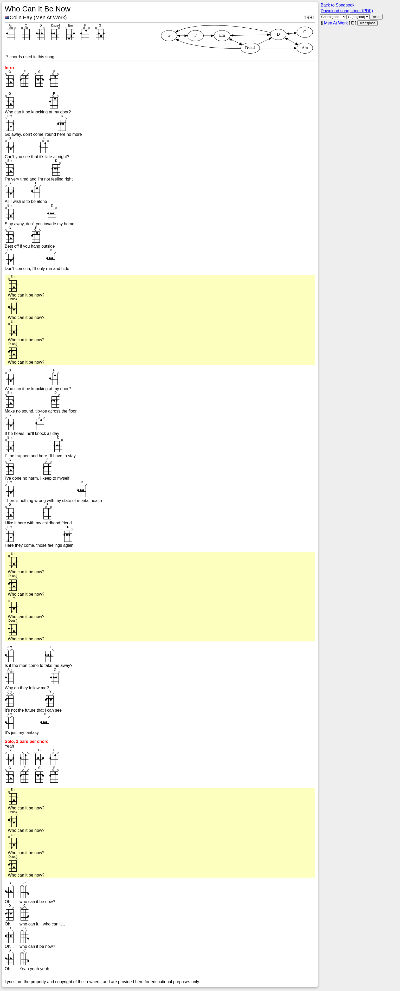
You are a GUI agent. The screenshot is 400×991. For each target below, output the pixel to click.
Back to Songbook (337, 5)
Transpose (367, 23)
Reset (375, 17)
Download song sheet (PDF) (347, 11)
